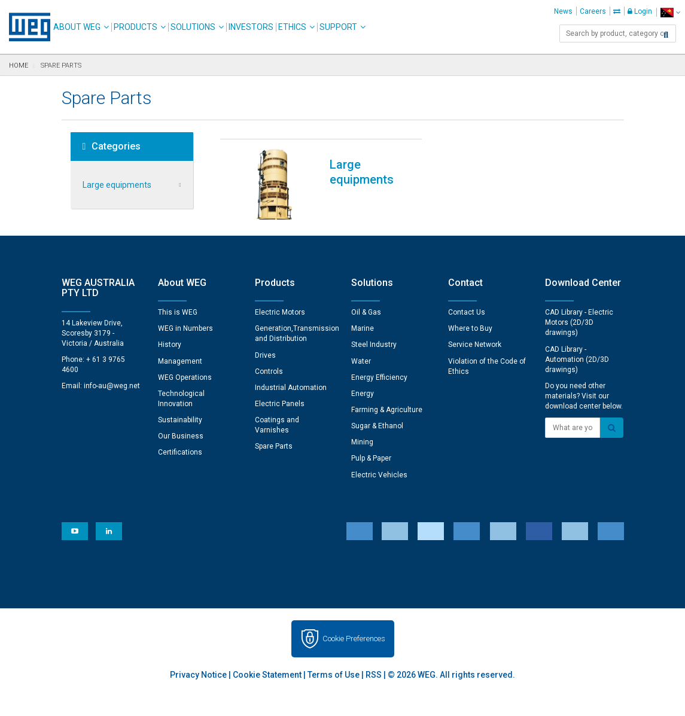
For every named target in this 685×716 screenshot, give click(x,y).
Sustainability (180, 420)
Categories (112, 146)
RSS (374, 675)
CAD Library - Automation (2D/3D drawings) (577, 359)
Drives (265, 355)
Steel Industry (374, 344)
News (563, 11)
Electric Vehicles (379, 475)
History (169, 344)
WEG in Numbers (185, 328)
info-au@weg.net (112, 386)
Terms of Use (334, 675)
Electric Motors (280, 312)
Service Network (474, 344)
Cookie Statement (267, 675)
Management (180, 361)
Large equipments (117, 185)
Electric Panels (280, 404)
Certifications (180, 452)
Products (135, 27)
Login (640, 11)
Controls (269, 371)
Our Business (180, 436)
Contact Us (466, 312)
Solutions (193, 27)
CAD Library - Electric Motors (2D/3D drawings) (579, 322)
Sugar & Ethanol (377, 426)
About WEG (77, 27)
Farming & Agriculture (386, 410)
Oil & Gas (366, 312)
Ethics (292, 27)
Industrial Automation (291, 387)
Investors (251, 27)
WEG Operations (185, 377)
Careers (593, 11)
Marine (362, 328)
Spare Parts (274, 446)
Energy (362, 393)
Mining (362, 442)
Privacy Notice (198, 675)
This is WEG (177, 312)
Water (361, 361)
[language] (670, 12)
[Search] (666, 35)
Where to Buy (470, 328)
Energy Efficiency (379, 377)
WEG (25, 27)
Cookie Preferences (353, 638)
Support (338, 27)
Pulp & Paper (371, 458)
